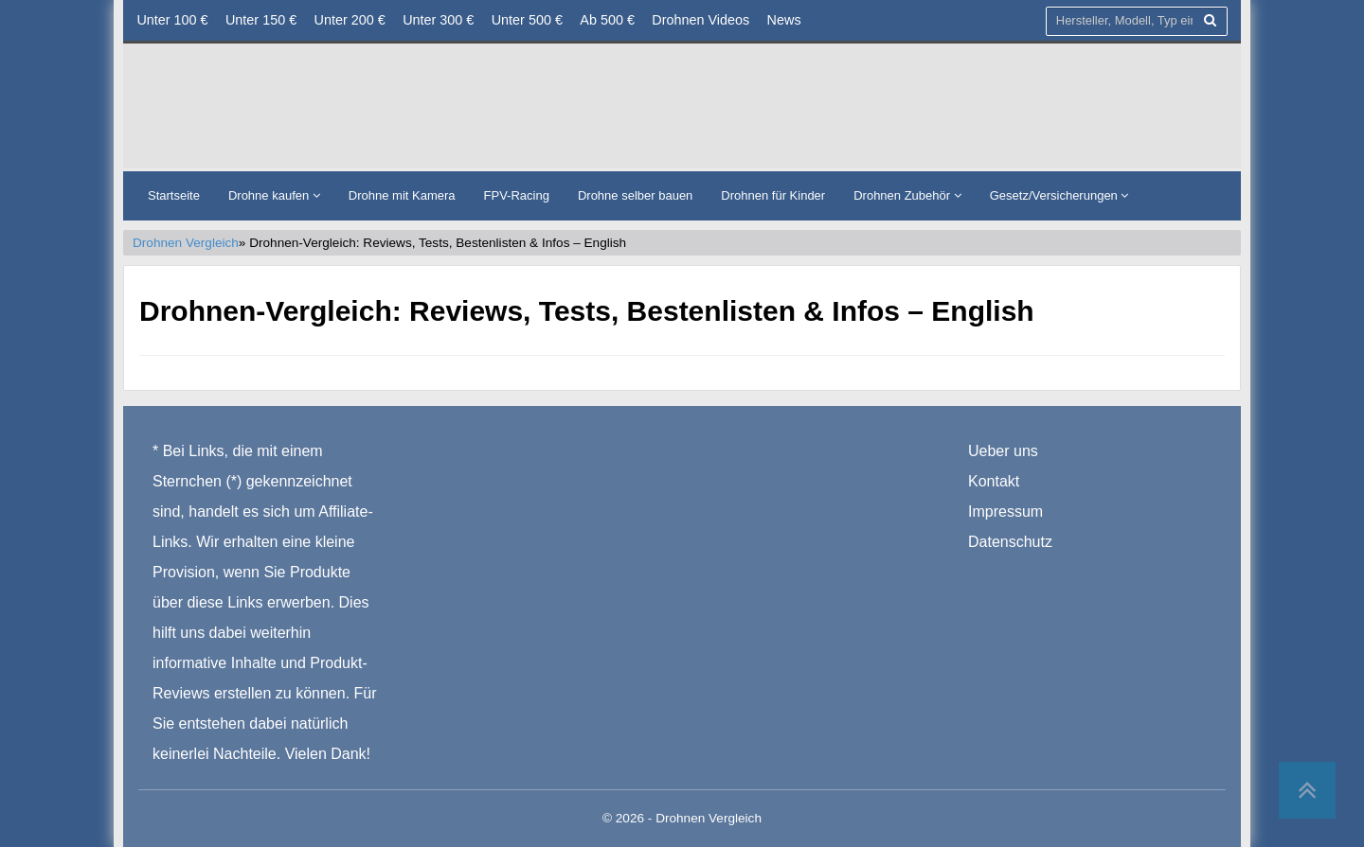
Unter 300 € (438, 19)
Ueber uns (1003, 452)
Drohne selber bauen (635, 195)
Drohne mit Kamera (402, 195)
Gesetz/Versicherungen (1059, 195)
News (784, 19)
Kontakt (993, 482)
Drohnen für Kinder (773, 195)
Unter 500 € (527, 19)
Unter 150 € (260, 19)
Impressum (1005, 512)
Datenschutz (1010, 543)
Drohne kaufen (274, 195)
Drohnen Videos (700, 19)
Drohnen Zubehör (907, 195)
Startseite (174, 195)
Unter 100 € (171, 19)
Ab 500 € (607, 19)
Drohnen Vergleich (186, 243)
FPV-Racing (516, 195)
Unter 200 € (350, 19)
